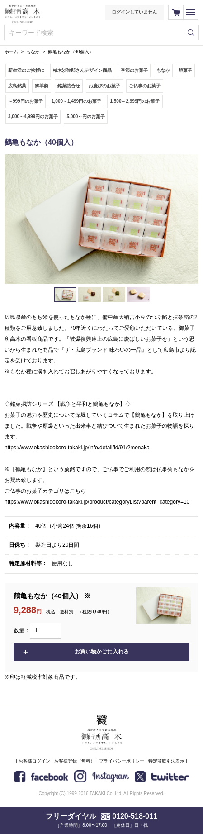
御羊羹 (41, 85)
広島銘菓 (17, 85)
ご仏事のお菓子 (145, 85)
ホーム (11, 51)
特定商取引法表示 (166, 760)
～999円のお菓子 (25, 101)
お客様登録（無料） (74, 760)
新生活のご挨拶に (26, 70)
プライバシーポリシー (121, 760)
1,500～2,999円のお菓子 (135, 101)
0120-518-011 (134, 816)
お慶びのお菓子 (104, 85)
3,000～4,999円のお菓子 (33, 116)
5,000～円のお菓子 (85, 116)
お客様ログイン (34, 760)
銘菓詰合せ (68, 85)
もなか (33, 51)
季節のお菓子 (134, 70)
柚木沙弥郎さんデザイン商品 (82, 70)
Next (186, 219)
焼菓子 (185, 70)
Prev (16, 219)
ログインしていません (134, 12)
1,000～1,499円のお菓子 (76, 101)
